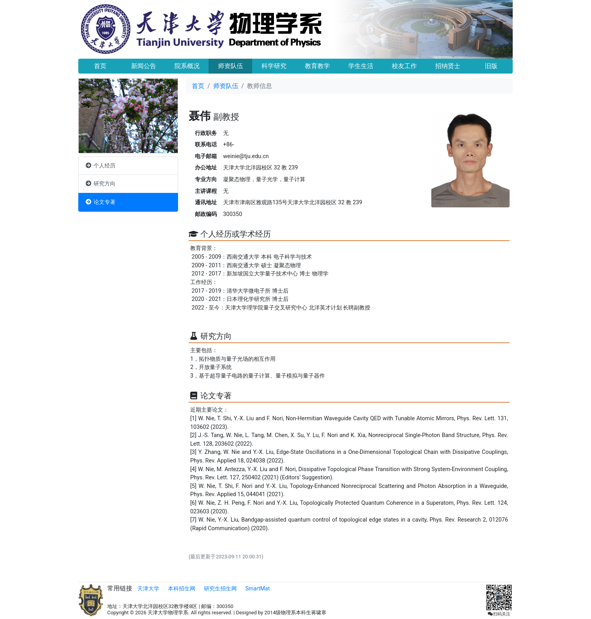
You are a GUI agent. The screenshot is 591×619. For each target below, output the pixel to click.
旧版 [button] (491, 66)
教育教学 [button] (317, 66)
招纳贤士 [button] (447, 66)
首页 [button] (100, 66)
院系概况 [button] (187, 66)
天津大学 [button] (148, 588)
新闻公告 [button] (143, 66)
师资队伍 (225, 86)
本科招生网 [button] (181, 588)
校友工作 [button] (404, 66)
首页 (198, 86)
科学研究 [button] (273, 66)
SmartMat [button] (257, 588)
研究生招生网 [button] (220, 588)
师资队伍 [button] (230, 66)
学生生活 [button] (360, 66)
